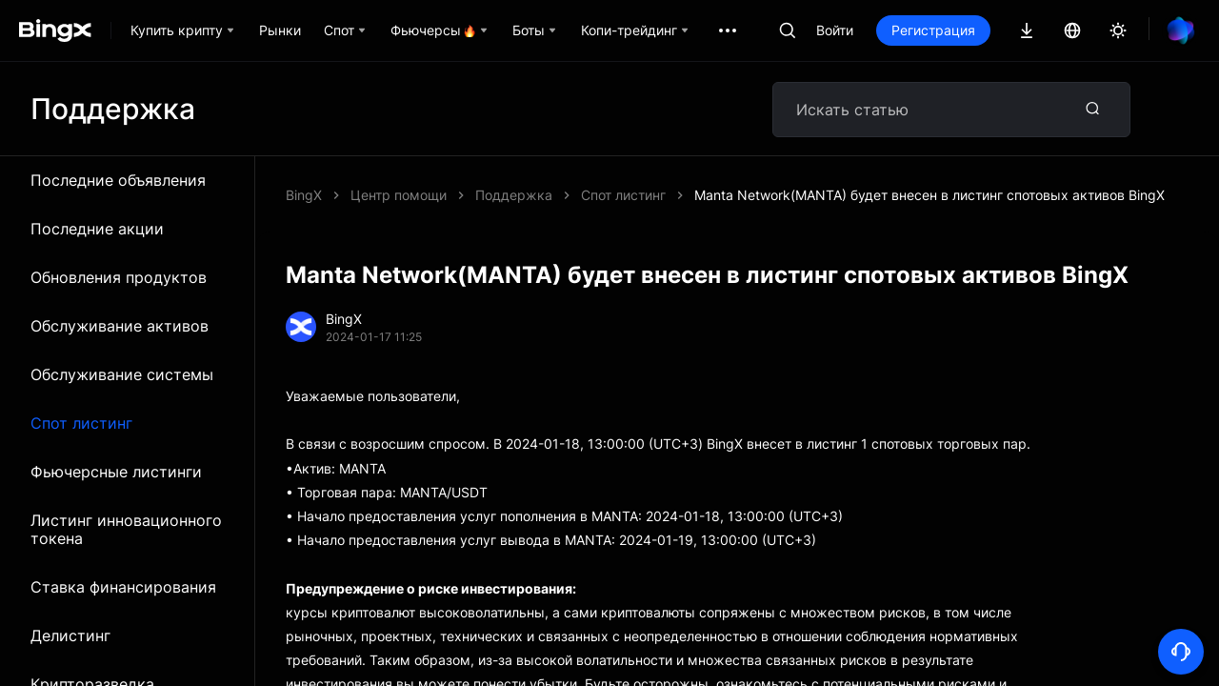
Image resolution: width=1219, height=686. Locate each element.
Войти (834, 30)
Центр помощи (398, 195)
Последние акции (97, 228)
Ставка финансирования (123, 586)
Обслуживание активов (119, 325)
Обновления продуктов (118, 277)
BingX (304, 195)
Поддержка (513, 195)
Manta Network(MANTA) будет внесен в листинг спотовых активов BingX (929, 195)
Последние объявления (118, 180)
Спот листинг (81, 423)
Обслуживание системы (121, 374)
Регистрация (933, 30)
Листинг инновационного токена (126, 529)
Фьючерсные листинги (116, 471)
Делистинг (70, 635)
